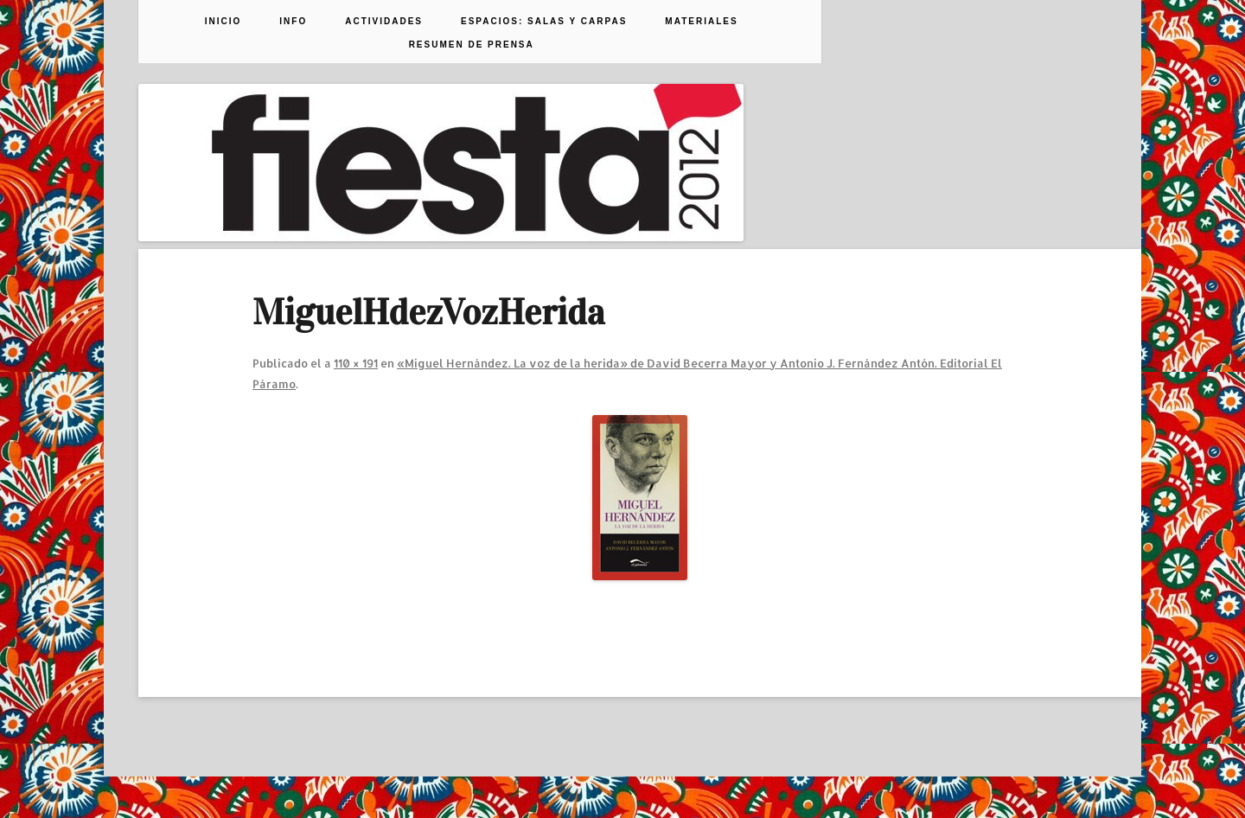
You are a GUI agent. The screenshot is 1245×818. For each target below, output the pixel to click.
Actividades (384, 21)
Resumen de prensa (471, 45)
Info (293, 21)
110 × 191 (356, 363)
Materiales (701, 21)
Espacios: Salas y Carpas (544, 21)
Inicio (223, 21)
